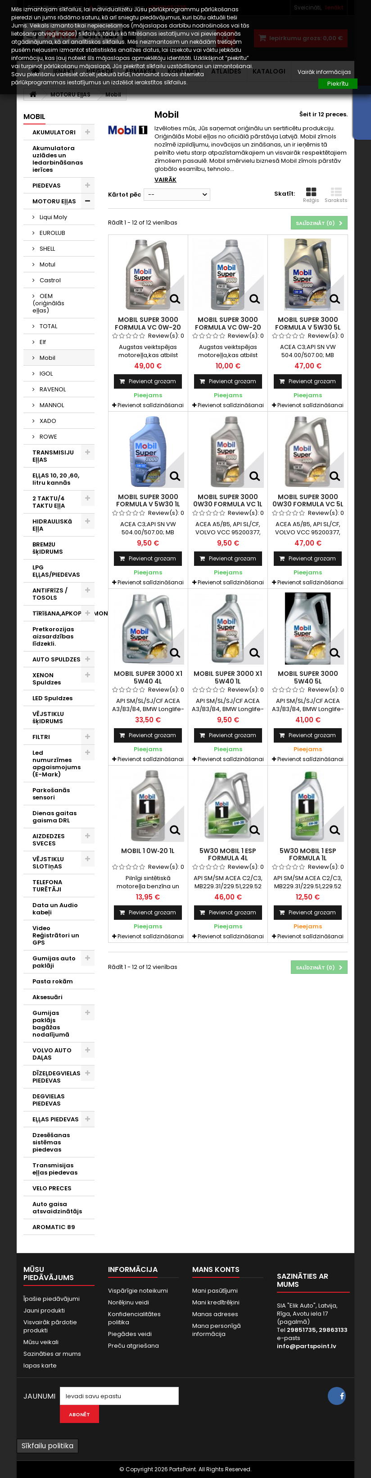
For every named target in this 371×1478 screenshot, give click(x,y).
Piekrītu (337, 83)
